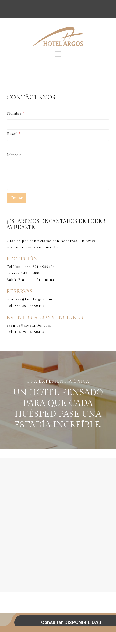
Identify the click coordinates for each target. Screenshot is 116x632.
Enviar (16, 198)
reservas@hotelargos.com (29, 299)
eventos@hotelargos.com (29, 325)
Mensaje (14, 155)
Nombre (15, 113)
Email (13, 134)
